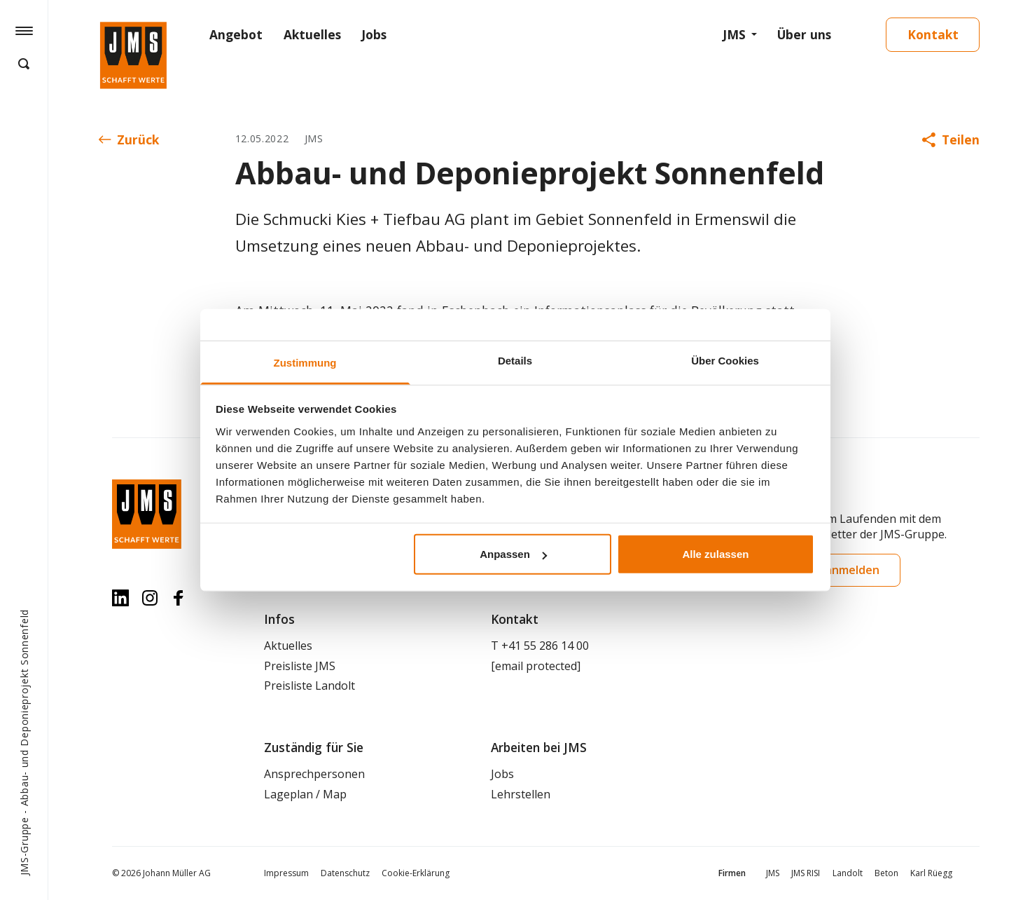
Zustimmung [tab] (305, 363)
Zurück (129, 139)
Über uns (804, 34)
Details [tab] (515, 361)
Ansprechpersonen (314, 774)
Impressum (286, 873)
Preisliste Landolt (309, 685)
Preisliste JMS (299, 666)
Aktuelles (312, 34)
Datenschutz (345, 873)
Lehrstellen (520, 794)
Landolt (848, 873)
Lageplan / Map (305, 794)
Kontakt (933, 34)
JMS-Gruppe (24, 846)
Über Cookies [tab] (725, 361)
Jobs (374, 34)
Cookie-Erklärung (416, 873)
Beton (886, 873)
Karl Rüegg (931, 873)
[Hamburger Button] (24, 30)
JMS (734, 34)
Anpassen (513, 554)
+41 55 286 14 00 (545, 645)
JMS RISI (805, 873)
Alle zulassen (715, 554)
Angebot (236, 34)
